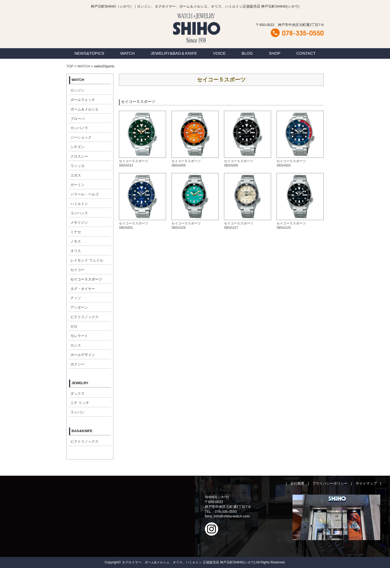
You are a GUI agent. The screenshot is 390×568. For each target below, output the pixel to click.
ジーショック (81, 137)
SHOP (275, 53)
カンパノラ (79, 128)
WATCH (127, 53)
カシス (75, 345)
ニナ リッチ (79, 403)
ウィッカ (77, 166)
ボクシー (77, 364)
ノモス (75, 241)
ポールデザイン (82, 355)
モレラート (79, 336)
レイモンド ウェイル (86, 260)
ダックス (77, 393)
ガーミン (77, 185)
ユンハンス (79, 213)
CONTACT (306, 53)
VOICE (219, 53)
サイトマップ (366, 483)
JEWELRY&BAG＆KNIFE (174, 53)
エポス (75, 175)
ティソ (75, 298)
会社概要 (297, 483)
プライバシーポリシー (329, 483)
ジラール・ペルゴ (84, 194)
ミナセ (75, 232)
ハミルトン (79, 204)
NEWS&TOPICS (89, 53)
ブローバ (77, 119)
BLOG (247, 53)
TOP (69, 66)
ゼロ (73, 326)
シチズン (77, 147)
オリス (75, 251)
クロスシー (79, 156)
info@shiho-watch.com (232, 516)
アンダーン (79, 307)
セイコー (77, 270)
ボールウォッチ (82, 100)
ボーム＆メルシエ (84, 109)
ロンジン (77, 90)
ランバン (77, 412)
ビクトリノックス (84, 317)
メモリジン (79, 222)
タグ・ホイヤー (82, 289)
